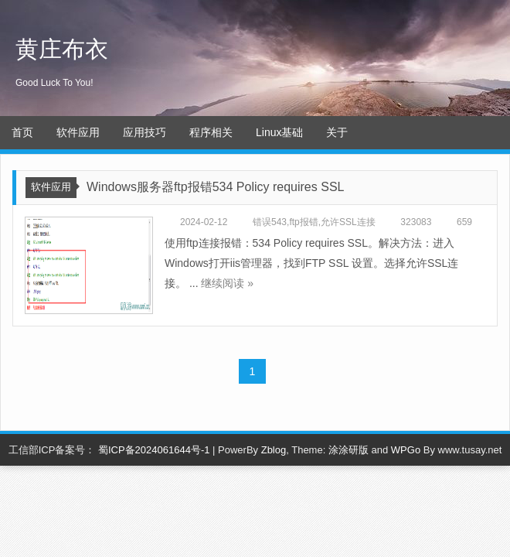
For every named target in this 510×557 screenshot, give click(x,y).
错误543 (270, 222)
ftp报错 (303, 222)
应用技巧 (144, 132)
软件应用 (78, 132)
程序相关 (211, 132)
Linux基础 (279, 132)
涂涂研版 (348, 450)
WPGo (405, 450)
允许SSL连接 (348, 222)
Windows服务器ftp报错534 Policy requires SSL (215, 186)
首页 (22, 132)
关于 (337, 132)
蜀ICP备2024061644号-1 (154, 450)
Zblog (274, 450)
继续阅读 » (227, 283)
